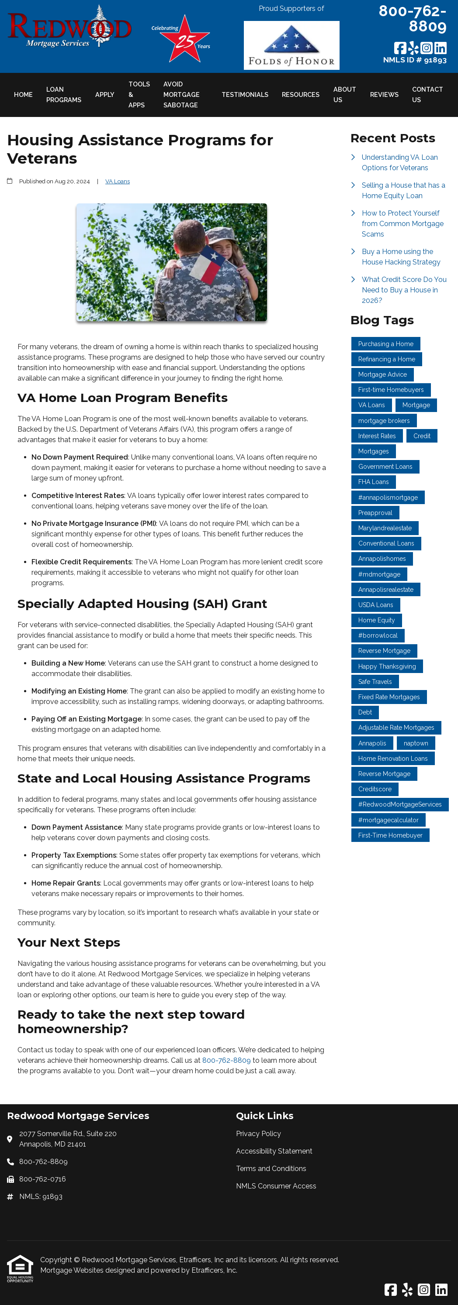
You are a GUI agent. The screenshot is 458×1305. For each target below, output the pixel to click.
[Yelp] (413, 48)
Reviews (384, 94)
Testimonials (245, 94)
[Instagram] (426, 48)
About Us (344, 94)
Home (23, 94)
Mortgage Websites (72, 1270)
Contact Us (427, 94)
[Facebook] (400, 48)
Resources (300, 94)
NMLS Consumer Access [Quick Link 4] (276, 1186)
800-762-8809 (227, 1060)
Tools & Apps (139, 94)
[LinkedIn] (440, 48)
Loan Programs (63, 94)
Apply (104, 94)
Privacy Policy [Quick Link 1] (258, 1134)
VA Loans (117, 181)
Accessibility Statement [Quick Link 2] (274, 1151)
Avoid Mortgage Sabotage (181, 94)
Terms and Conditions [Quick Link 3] (271, 1168)
